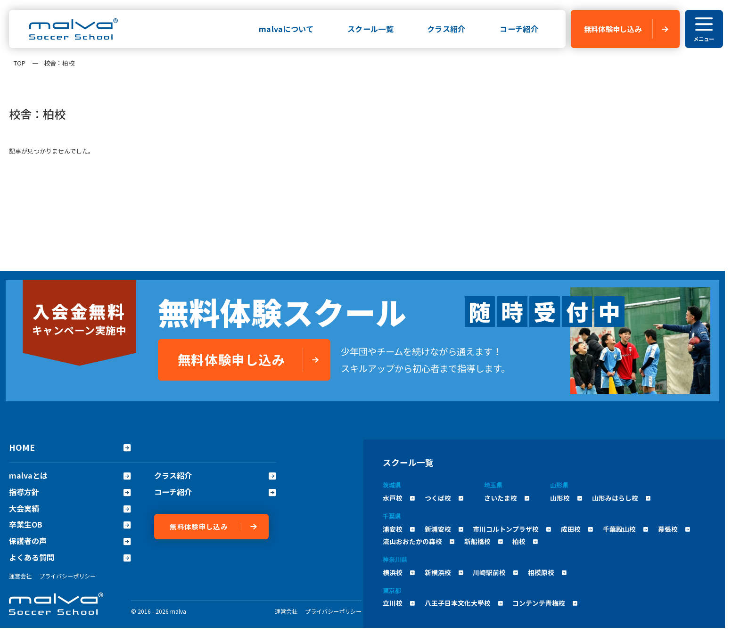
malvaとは (70, 475)
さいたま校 (506, 498)
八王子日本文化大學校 (464, 603)
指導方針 (70, 492)
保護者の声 (70, 541)
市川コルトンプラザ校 (512, 529)
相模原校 (547, 572)
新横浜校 (444, 572)
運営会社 (20, 576)
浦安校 (399, 529)
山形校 (566, 498)
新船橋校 (483, 541)
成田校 (577, 529)
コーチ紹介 (519, 28)
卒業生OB (70, 524)
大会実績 (70, 508)
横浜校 (399, 572)
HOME (70, 447)
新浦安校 (444, 529)
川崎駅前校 (495, 572)
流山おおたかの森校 (418, 541)
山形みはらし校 (621, 498)
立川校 (399, 603)
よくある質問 (70, 557)
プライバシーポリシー (67, 576)
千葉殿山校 (625, 529)
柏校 (525, 541)
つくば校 (444, 498)
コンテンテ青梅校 (544, 603)
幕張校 (674, 529)
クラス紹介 (446, 28)
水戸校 (399, 498)
